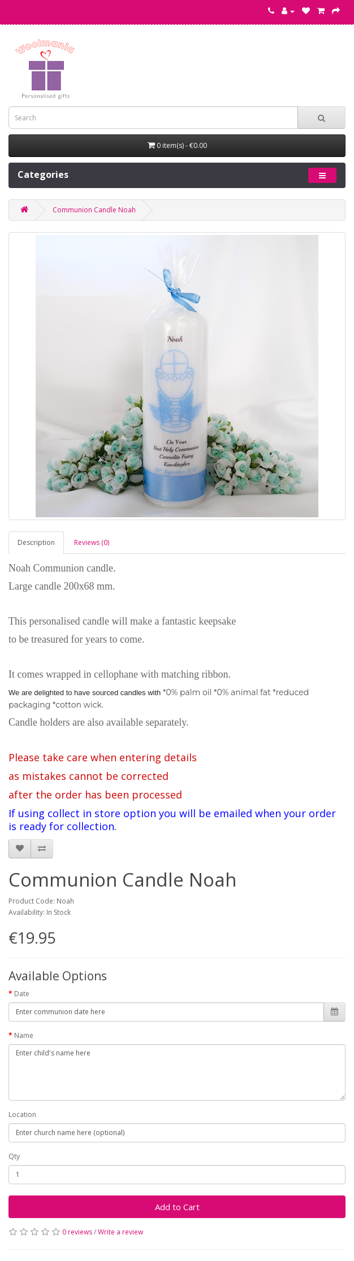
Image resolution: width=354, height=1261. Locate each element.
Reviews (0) (91, 542)
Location (22, 1114)
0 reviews (77, 1232)
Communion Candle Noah (94, 210)
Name (23, 1035)
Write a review (120, 1232)
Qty (14, 1156)
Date (21, 993)
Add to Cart (177, 1206)
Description (36, 542)
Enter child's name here (177, 1072)
